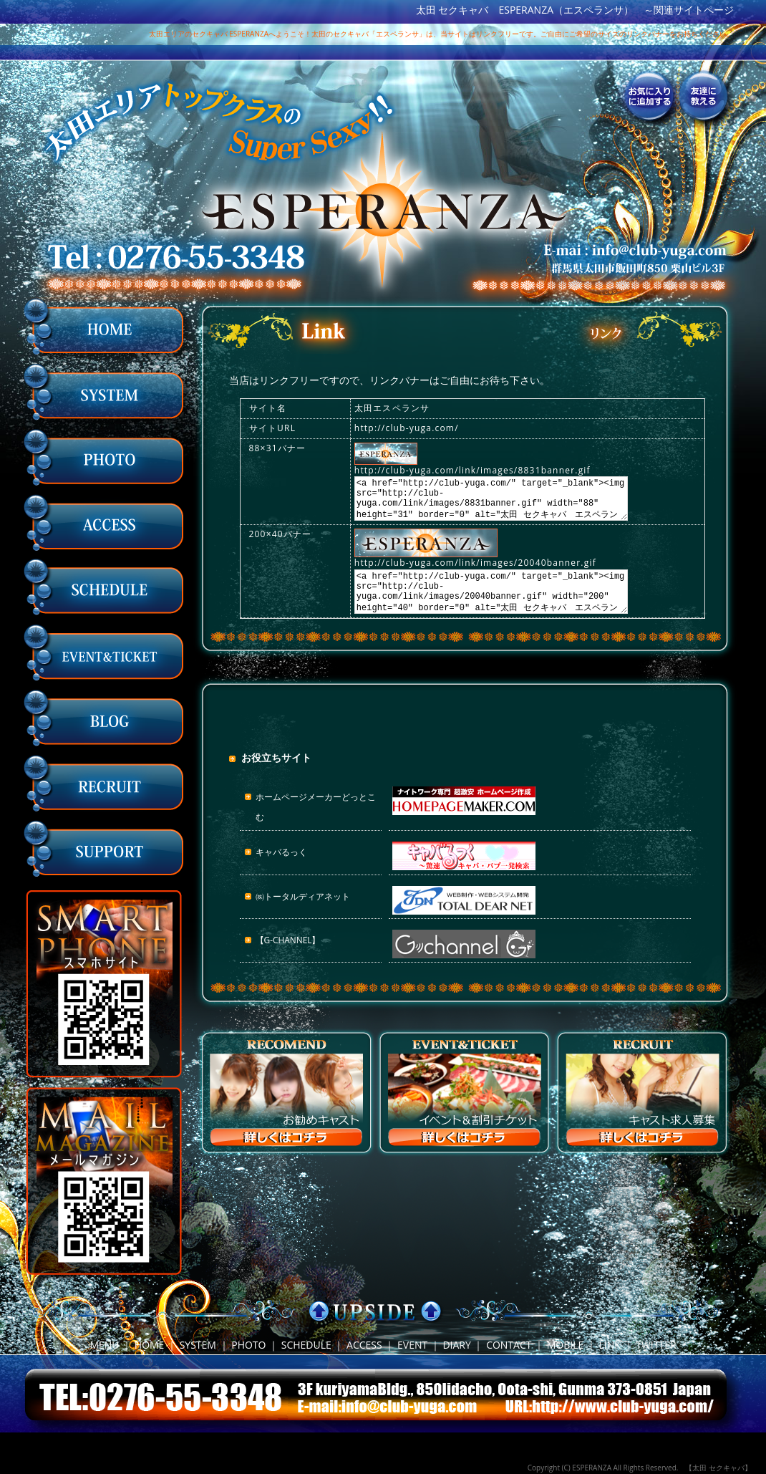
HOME (150, 1345)
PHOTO (248, 1345)
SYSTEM (198, 1345)
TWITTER (656, 1345)
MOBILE (565, 1345)
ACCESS (364, 1345)
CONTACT (508, 1345)
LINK (610, 1345)
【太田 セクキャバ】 (718, 1468)
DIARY (456, 1345)
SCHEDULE (306, 1345)
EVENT (412, 1345)
